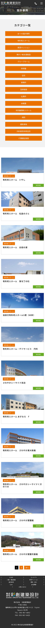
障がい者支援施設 (24, 54)
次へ (27, 567)
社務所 (23, 96)
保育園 (23, 68)
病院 (23, 117)
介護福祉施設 (23, 138)
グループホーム (24, 61)
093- (21, 613)
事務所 (23, 82)
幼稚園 (23, 103)
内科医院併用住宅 (24, 131)
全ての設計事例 (24, 33)
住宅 (23, 75)
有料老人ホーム (24, 40)
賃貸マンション (24, 47)
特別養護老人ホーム (23, 110)
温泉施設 (23, 89)
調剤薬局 (23, 124)
